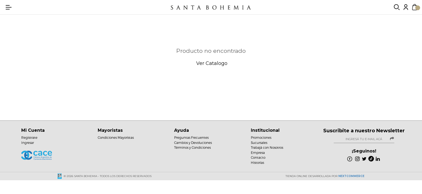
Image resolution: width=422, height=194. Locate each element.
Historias (257, 162)
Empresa (258, 152)
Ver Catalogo (211, 63)
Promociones (261, 137)
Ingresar (27, 142)
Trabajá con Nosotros (267, 147)
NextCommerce (351, 176)
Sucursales (259, 142)
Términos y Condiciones (192, 147)
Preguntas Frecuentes (191, 137)
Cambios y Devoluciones (193, 142)
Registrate (29, 137)
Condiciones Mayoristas (116, 137)
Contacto (258, 157)
